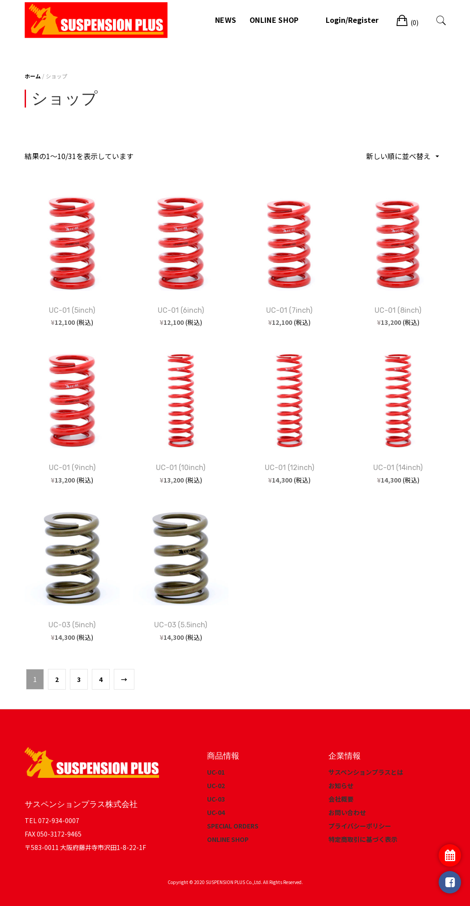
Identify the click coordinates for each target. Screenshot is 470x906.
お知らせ (341, 785)
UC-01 (216, 772)
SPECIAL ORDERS (233, 825)
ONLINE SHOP (274, 19)
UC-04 (216, 812)
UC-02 (216, 785)
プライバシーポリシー (359, 825)
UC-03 (216, 798)
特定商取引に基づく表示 (362, 839)
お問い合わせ (347, 812)
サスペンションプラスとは (365, 772)
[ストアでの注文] (402, 156)
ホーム (33, 76)
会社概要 (341, 798)
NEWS (225, 19)
